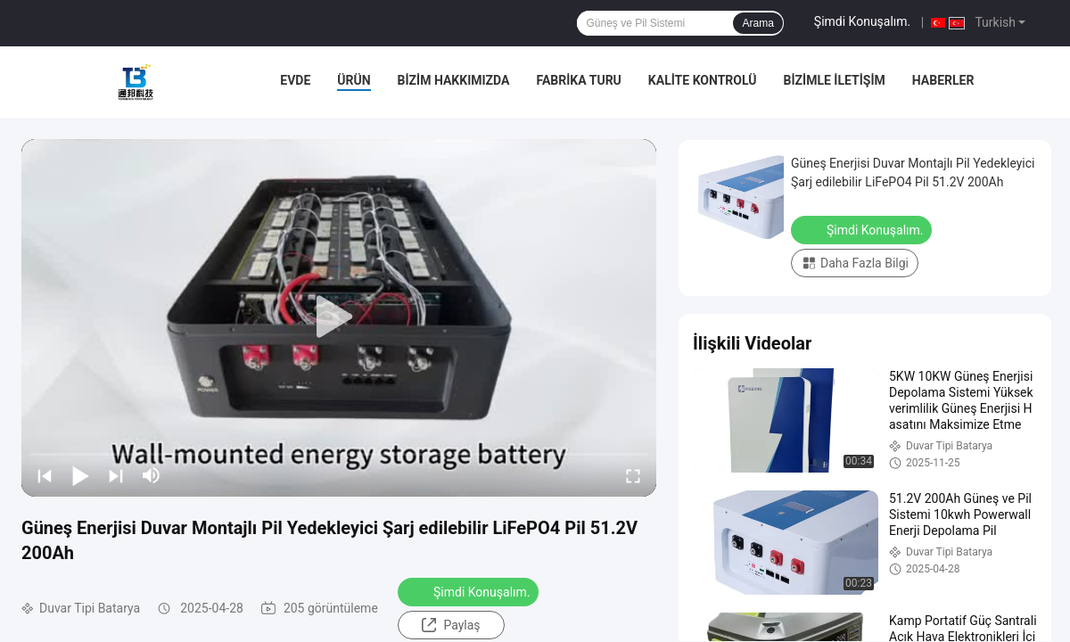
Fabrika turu (578, 80)
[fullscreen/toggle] (633, 475)
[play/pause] (80, 475)
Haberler (943, 80)
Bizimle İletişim (834, 80)
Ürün (353, 80)
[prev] (44, 475)
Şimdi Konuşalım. (862, 21)
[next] (116, 475)
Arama (757, 23)
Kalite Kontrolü (702, 80)
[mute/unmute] (151, 475)
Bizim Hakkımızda (454, 80)
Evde (295, 80)
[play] (339, 317)
